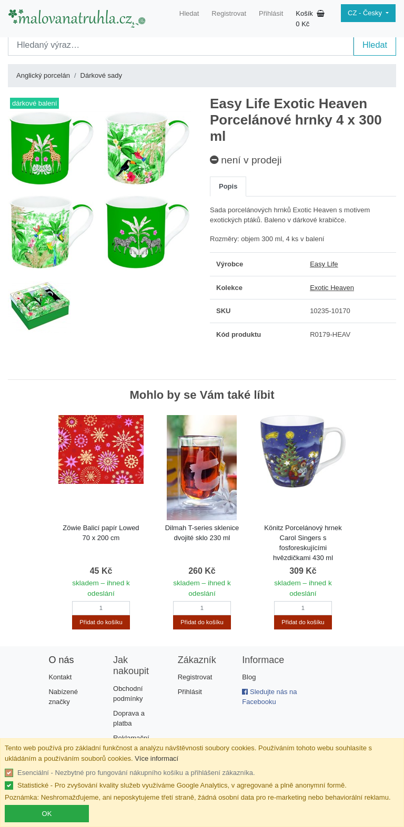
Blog (249, 677)
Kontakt (60, 677)
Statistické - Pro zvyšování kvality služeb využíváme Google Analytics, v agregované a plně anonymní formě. (182, 785)
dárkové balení (34, 103)
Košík (310, 18)
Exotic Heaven (332, 288)
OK (47, 814)
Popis (228, 186)
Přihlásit (271, 13)
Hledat (189, 13)
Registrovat (228, 13)
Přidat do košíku (100, 622)
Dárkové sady (101, 75)
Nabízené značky (63, 697)
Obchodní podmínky (128, 694)
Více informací (156, 758)
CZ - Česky (366, 13)
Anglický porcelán (43, 75)
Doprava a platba (129, 718)
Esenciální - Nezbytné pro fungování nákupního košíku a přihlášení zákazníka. (136, 773)
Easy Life (324, 264)
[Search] (181, 45)
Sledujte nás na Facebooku (269, 697)
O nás (61, 660)
